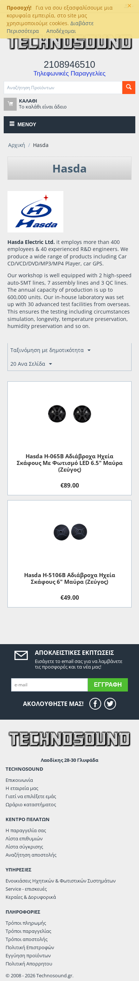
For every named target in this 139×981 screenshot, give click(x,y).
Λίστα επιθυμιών (24, 838)
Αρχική (16, 144)
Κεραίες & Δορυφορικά (31, 897)
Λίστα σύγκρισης (24, 846)
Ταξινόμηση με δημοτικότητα (50, 350)
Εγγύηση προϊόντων (28, 955)
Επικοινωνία (19, 780)
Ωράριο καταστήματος (31, 804)
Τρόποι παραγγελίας (28, 931)
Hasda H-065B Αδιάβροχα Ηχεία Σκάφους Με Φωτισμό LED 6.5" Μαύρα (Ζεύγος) (70, 463)
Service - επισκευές (26, 888)
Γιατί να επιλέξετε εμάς (31, 796)
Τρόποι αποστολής (26, 939)
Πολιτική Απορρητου (29, 963)
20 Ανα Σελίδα (31, 364)
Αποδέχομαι (61, 30)
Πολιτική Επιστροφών (30, 947)
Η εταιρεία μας (22, 788)
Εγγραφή (108, 685)
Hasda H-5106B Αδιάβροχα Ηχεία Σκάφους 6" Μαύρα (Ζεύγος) (69, 578)
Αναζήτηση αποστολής (31, 854)
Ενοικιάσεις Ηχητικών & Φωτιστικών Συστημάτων (61, 880)
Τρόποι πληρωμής (26, 923)
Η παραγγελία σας (26, 830)
